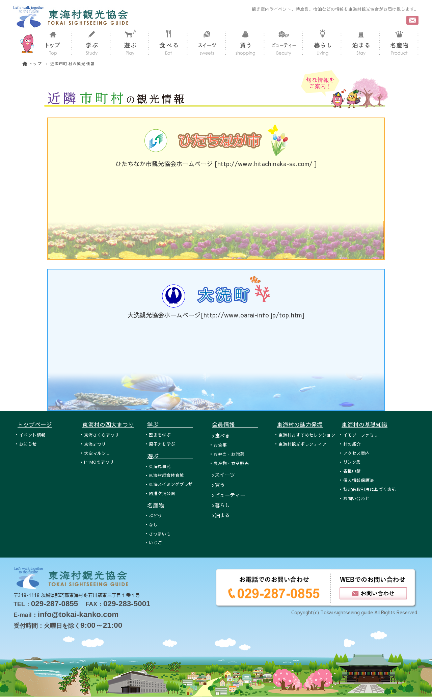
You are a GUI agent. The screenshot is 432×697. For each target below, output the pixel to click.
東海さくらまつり (101, 435)
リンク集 (352, 462)
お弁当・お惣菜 (229, 454)
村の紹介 (352, 444)
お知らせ (28, 444)
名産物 (170, 505)
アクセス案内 (356, 453)
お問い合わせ (356, 498)
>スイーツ (223, 474)
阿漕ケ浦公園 (162, 493)
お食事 (220, 445)
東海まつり (95, 444)
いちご (155, 542)
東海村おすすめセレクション (306, 435)
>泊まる (221, 515)
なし (153, 524)
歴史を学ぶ (160, 435)
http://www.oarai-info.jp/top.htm (253, 315)
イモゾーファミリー (363, 435)
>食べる (221, 435)
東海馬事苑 (160, 466)
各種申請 (352, 471)
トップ (35, 63)
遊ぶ (170, 456)
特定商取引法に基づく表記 (369, 489)
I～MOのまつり (99, 462)
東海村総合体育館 (166, 475)
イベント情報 (32, 435)
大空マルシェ (97, 453)
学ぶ (170, 424)
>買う (218, 484)
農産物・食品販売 (231, 463)
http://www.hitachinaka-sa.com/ (265, 163)
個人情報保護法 (358, 480)
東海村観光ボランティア (302, 444)
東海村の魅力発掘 (300, 424)
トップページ (35, 424)
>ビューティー (228, 494)
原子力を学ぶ (162, 444)
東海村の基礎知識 (364, 424)
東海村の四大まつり (108, 424)
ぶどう (155, 515)
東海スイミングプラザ (171, 484)
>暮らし (221, 505)
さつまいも (160, 534)
